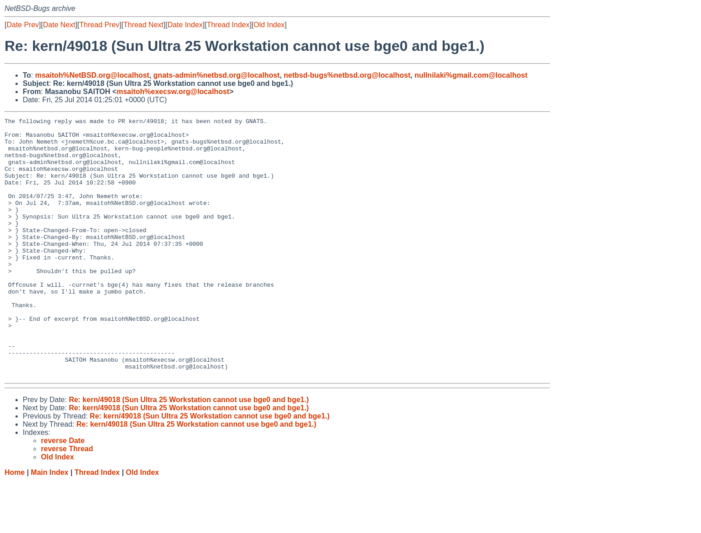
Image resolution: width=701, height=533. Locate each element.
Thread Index (228, 25)
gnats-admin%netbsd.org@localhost (216, 75)
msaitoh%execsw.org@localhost (172, 91)
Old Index (269, 25)
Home (15, 524)
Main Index (50, 524)
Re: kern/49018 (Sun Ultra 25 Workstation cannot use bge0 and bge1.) (189, 451)
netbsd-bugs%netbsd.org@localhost (347, 75)
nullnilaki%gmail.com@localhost (471, 75)
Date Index (184, 25)
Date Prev (22, 25)
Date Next (59, 25)
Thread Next (143, 25)
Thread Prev (100, 25)
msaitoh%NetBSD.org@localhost (92, 75)
